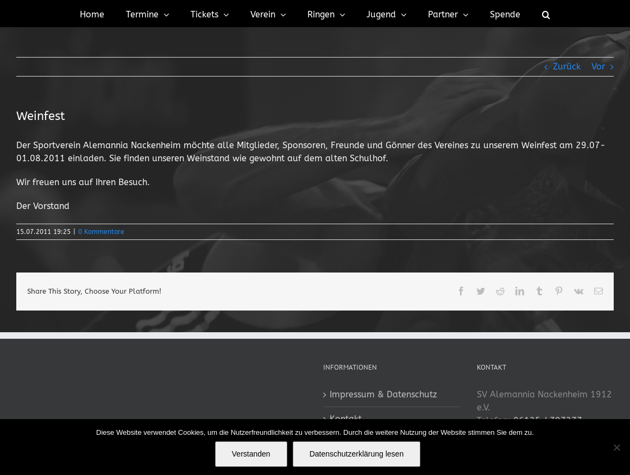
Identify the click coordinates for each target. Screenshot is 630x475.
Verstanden (251, 453)
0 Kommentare (101, 232)
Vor (598, 66)
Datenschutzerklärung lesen (357, 453)
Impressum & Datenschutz (383, 394)
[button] (546, 13)
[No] (616, 447)
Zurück (567, 66)
